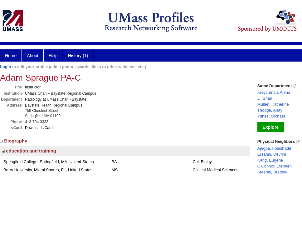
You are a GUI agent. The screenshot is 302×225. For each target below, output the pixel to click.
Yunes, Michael (271, 116)
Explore (271, 127)
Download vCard (39, 128)
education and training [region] (29, 150)
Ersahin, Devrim (271, 154)
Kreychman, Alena (273, 92)
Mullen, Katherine (273, 104)
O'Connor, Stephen (274, 166)
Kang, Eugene (270, 160)
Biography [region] (14, 140)
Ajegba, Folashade (274, 148)
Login (5, 66)
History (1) (78, 55)
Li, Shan (264, 98)
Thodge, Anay (269, 110)
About (32, 55)
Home (11, 55)
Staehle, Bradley (272, 172)
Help (53, 55)
